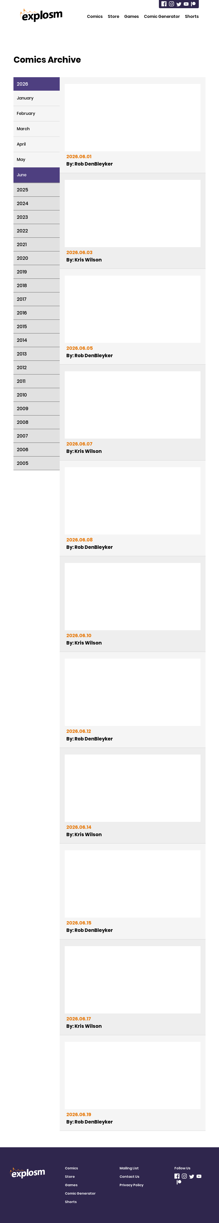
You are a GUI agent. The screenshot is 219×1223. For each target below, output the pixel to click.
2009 (22, 408)
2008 (22, 422)
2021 (22, 244)
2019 (22, 271)
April (21, 144)
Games (131, 16)
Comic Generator (162, 16)
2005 (22, 463)
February (26, 113)
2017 (21, 299)
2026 (22, 84)
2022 (22, 230)
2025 (22, 189)
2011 (21, 381)
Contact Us (129, 1176)
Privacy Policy (132, 1185)
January (25, 98)
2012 (22, 367)
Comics (95, 16)
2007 (22, 435)
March (23, 129)
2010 (22, 394)
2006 (22, 449)
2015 (22, 326)
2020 (22, 258)
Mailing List (129, 1168)
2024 (22, 203)
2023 (22, 217)
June (21, 175)
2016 (22, 312)
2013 (22, 353)
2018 (22, 285)
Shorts (192, 16)
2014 (22, 340)
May (21, 159)
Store (113, 16)
